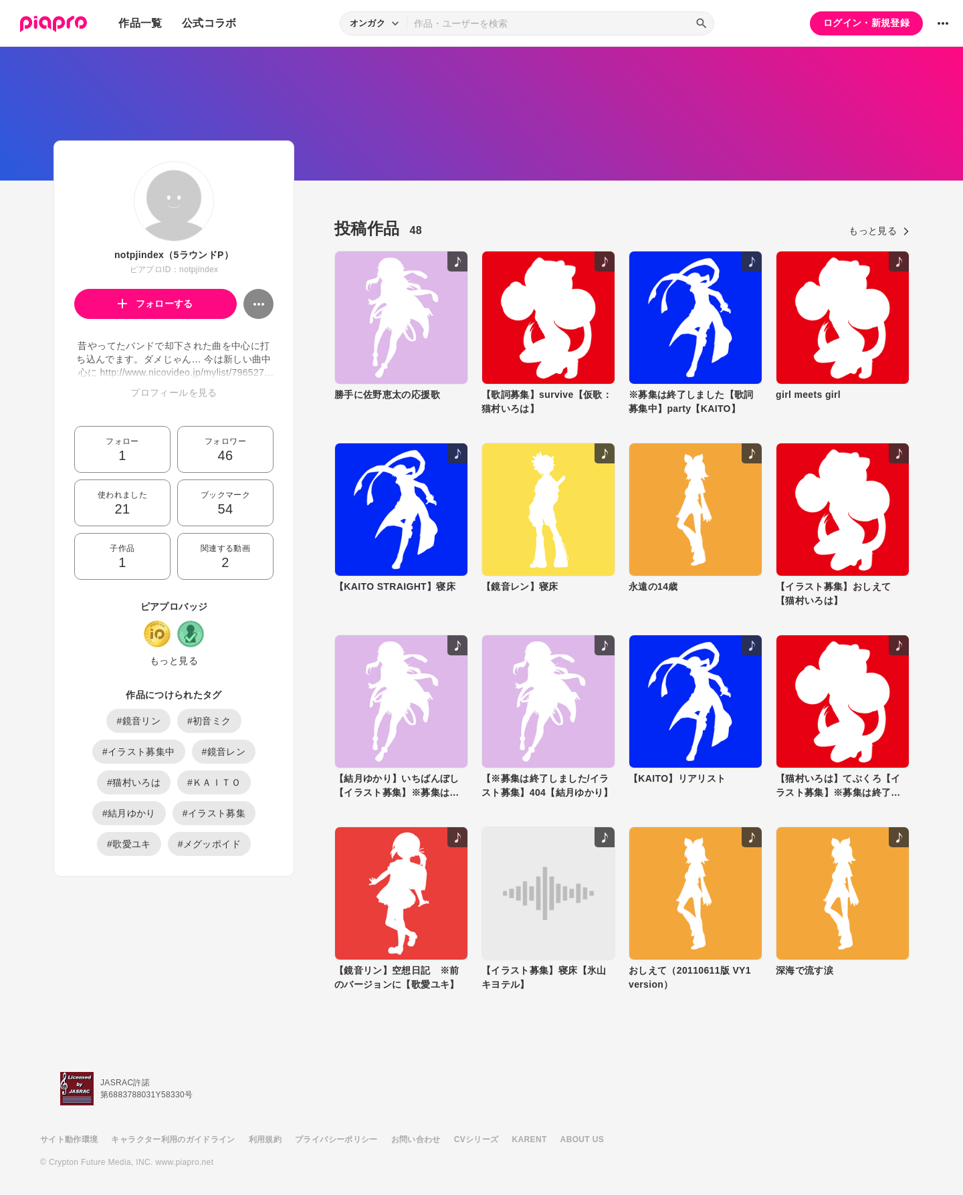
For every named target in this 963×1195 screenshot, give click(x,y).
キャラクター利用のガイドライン (173, 1139)
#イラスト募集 (214, 813)
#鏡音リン (138, 721)
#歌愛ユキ (129, 844)
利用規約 (265, 1139)
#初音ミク (209, 721)
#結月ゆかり (129, 813)
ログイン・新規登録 (866, 22)
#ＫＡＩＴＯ (214, 782)
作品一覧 (140, 23)
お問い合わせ (416, 1139)
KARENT (529, 1139)
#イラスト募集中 (138, 751)
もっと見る (174, 660)
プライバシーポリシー (336, 1139)
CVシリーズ (476, 1139)
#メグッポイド (209, 844)
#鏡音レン (224, 751)
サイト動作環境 (69, 1139)
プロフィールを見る (173, 392)
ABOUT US (582, 1139)
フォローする (155, 303)
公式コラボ (209, 23)
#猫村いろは (133, 782)
